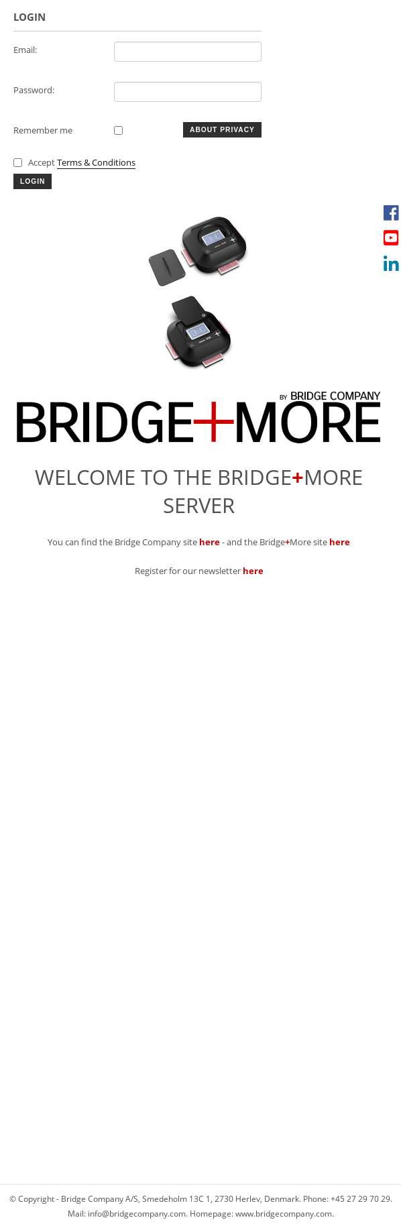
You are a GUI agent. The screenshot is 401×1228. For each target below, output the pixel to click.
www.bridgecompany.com (283, 1214)
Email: (25, 50)
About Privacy (222, 129)
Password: (33, 90)
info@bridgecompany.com (137, 1214)
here (209, 542)
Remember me (42, 130)
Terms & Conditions (96, 162)
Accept (81, 162)
